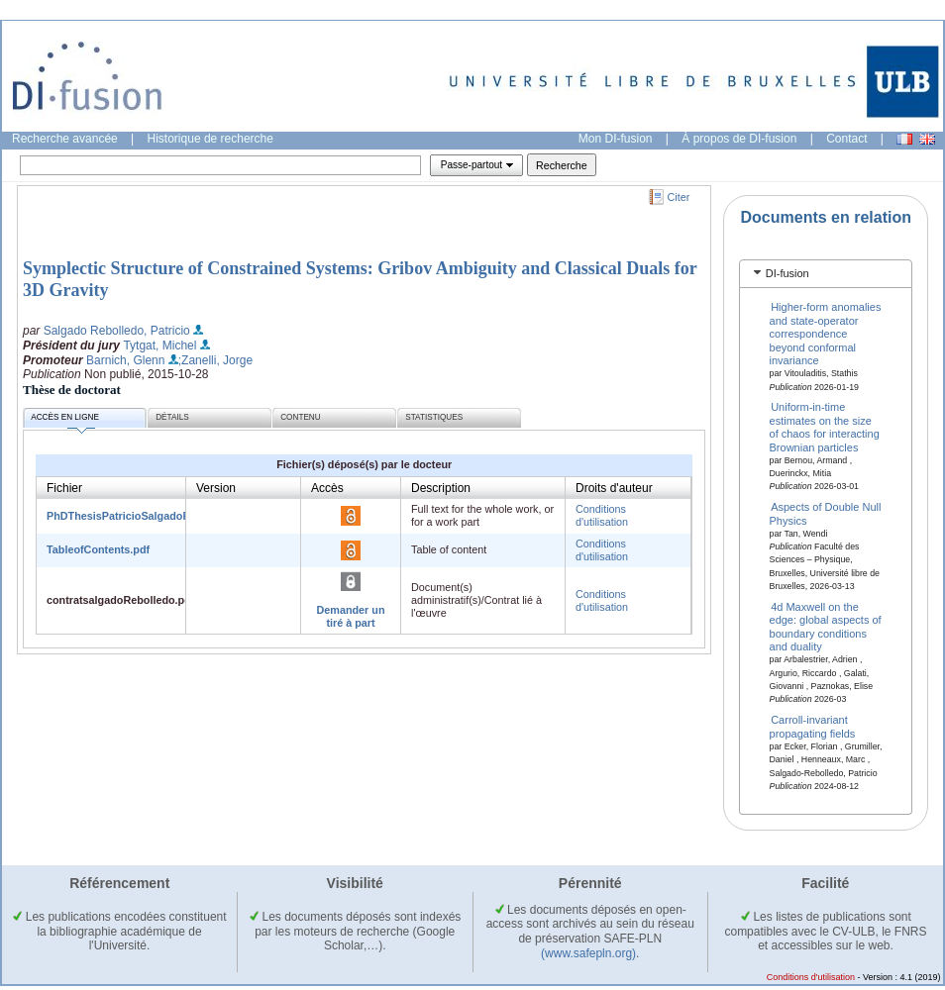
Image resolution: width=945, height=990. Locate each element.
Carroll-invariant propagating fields (813, 726)
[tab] (825, 273)
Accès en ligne (65, 420)
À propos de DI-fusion (739, 139)
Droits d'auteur (614, 488)
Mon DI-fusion (615, 139)
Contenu (300, 417)
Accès (327, 488)
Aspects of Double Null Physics (826, 513)
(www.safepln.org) (588, 953)
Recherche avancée (65, 139)
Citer (679, 197)
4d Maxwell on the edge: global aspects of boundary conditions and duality (826, 626)
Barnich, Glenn (125, 360)
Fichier (64, 488)
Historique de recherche (210, 139)
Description (441, 488)
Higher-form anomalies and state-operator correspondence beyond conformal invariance (826, 333)
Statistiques (434, 417)
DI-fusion (787, 273)
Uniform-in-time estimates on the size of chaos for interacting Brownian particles (825, 426)
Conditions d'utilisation (602, 515)
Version (216, 488)
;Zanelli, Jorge (215, 360)
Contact (846, 139)
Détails (172, 417)
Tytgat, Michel (159, 345)
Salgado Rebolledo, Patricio (117, 331)
